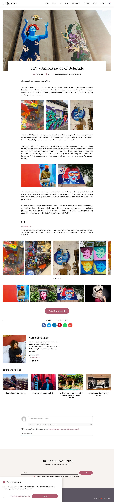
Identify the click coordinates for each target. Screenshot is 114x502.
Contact (102, 3)
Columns (86, 3)
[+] (57, 424)
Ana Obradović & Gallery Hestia (99, 394)
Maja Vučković (107, 498)
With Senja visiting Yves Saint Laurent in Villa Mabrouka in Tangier (71, 395)
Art (60, 3)
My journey (10, 3)
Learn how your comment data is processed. (64, 429)
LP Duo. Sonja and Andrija (43, 393)
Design (67, 3)
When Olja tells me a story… (15, 393)
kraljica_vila (27, 226)
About (94, 3)
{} (54, 424)
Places (54, 3)
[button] (5, 259)
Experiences (76, 3)
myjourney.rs (35, 357)
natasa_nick (35, 355)
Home (47, 3)
